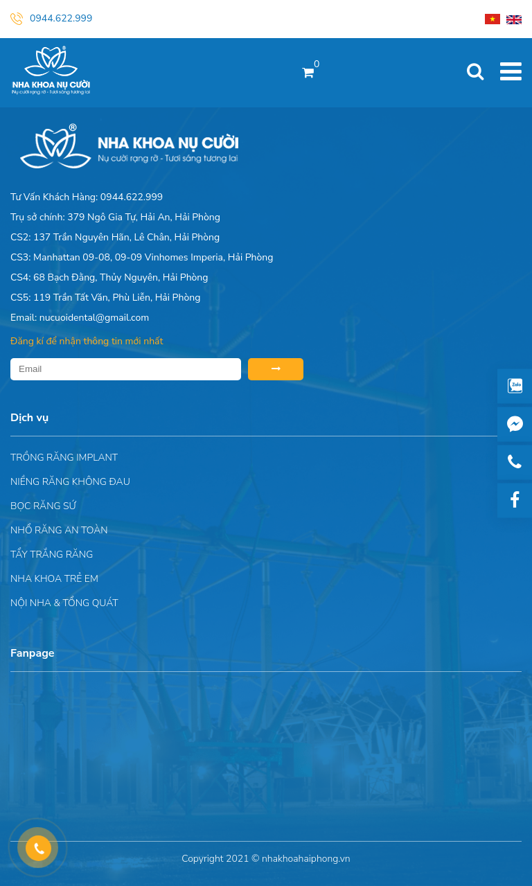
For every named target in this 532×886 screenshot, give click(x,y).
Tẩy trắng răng (51, 554)
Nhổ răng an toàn (59, 530)
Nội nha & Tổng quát (64, 603)
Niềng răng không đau (70, 481)
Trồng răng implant (64, 457)
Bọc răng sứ (43, 506)
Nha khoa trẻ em (54, 578)
